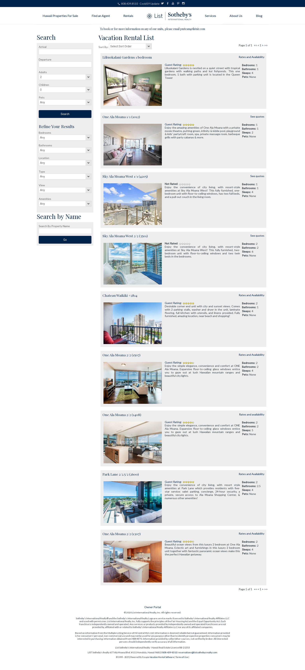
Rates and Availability (251, 57)
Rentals (128, 16)
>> (266, 45)
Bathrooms (45, 145)
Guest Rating (173, 64)
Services (210, 16)
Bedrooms (45, 132)
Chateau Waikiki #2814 (120, 295)
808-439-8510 (169, 652)
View (42, 185)
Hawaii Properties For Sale (60, 16)
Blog (259, 16)
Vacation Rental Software (162, 657)
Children (44, 84)
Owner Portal (152, 607)
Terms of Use (181, 657)
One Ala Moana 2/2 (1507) (121, 355)
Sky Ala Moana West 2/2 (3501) (125, 236)
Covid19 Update (150, 3)
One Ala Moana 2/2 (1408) (122, 414)
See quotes (257, 116)
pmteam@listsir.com (192, 29)
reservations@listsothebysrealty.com (197, 652)
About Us (236, 16)
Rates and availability (251, 414)
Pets (42, 97)
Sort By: (104, 47)
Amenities (45, 198)
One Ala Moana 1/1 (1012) (121, 116)
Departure (45, 59)
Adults (43, 72)
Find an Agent (101, 16)
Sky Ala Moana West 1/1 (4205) (125, 176)
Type (42, 171)
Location (44, 158)
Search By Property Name (54, 226)
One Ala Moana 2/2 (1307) (121, 533)
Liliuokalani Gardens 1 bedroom (127, 57)
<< (255, 45)
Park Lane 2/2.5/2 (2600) (121, 474)
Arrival (42, 46)
